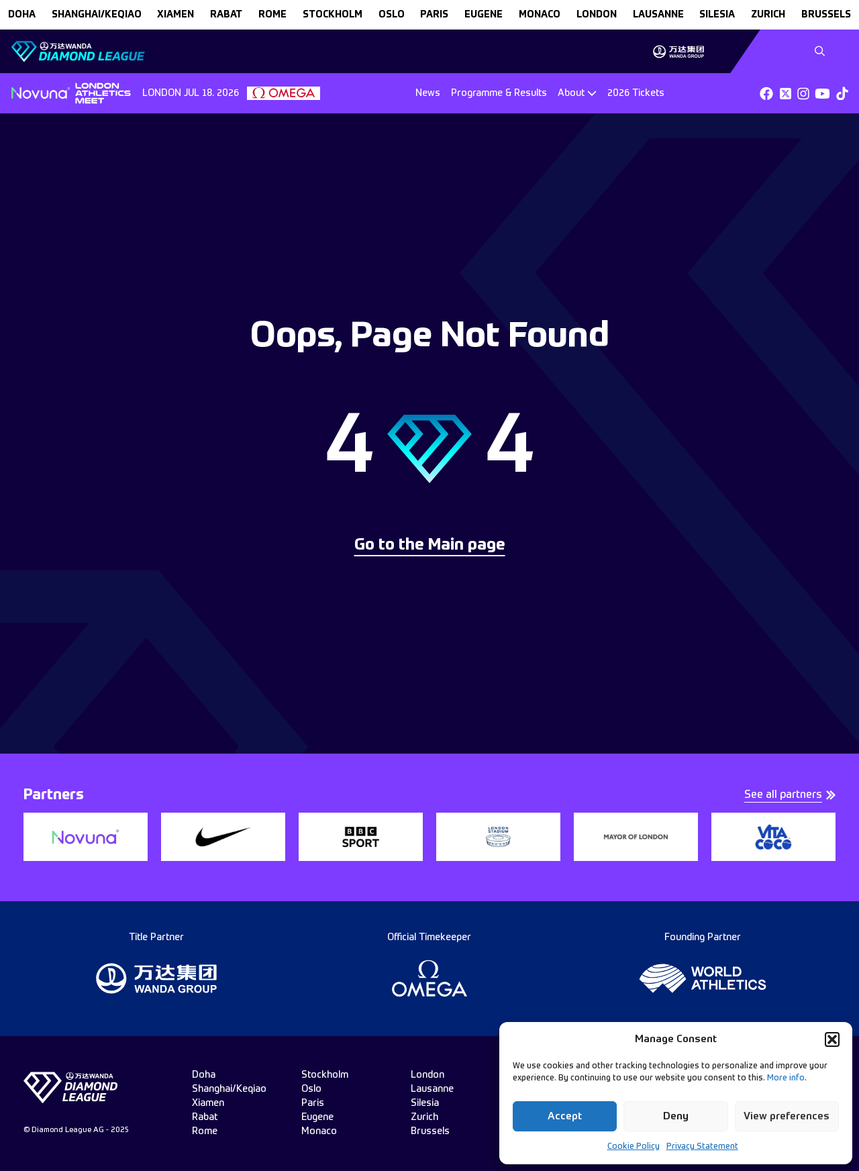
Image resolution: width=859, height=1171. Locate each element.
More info (786, 1078)
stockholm (332, 14)
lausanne (658, 14)
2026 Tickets (635, 93)
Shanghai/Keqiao (97, 14)
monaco (539, 14)
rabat (226, 14)
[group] (678, 51)
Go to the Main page (429, 546)
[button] (832, 1039)
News (427, 93)
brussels (826, 14)
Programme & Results (499, 93)
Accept (565, 1116)
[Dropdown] (577, 93)
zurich (768, 14)
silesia (717, 14)
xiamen (175, 14)
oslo (391, 14)
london (596, 14)
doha (22, 14)
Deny (676, 1116)
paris (434, 14)
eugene (483, 14)
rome (272, 14)
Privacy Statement (702, 1147)
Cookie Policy (633, 1147)
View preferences (786, 1116)
